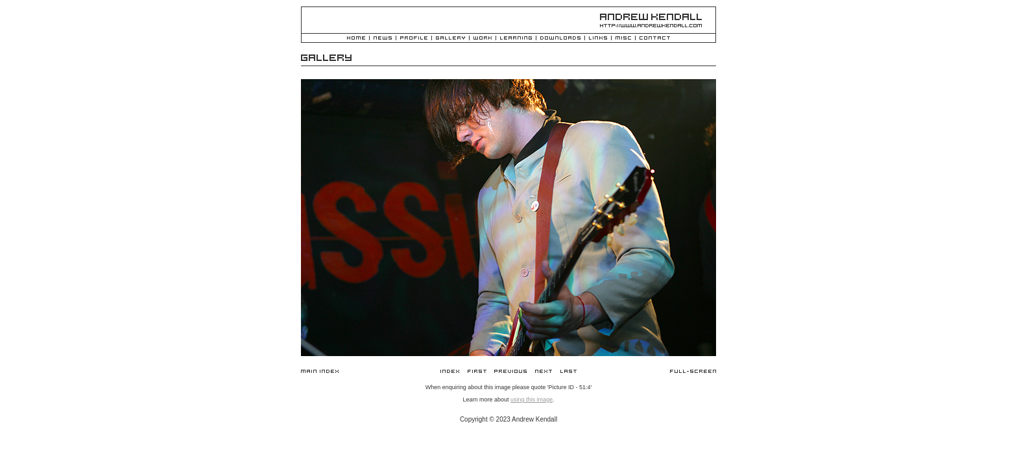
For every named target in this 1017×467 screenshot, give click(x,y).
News (383, 38)
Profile (413, 38)
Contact (655, 38)
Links (598, 38)
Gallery (450, 38)
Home (356, 38)
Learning (516, 38)
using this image (531, 399)
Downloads (560, 38)
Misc (623, 38)
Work (482, 38)
